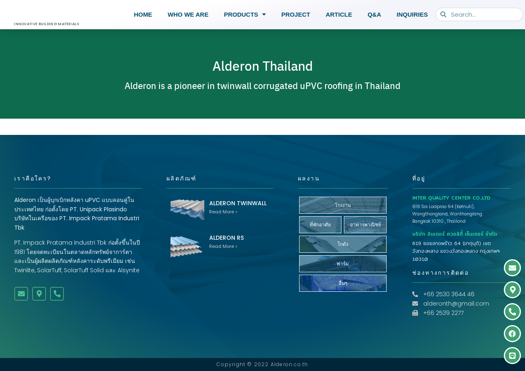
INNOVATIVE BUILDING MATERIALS (46, 24)
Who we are (188, 14)
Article (339, 14)
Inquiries (412, 14)
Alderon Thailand (262, 74)
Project (295, 14)
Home (143, 14)
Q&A (374, 14)
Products (245, 14)
